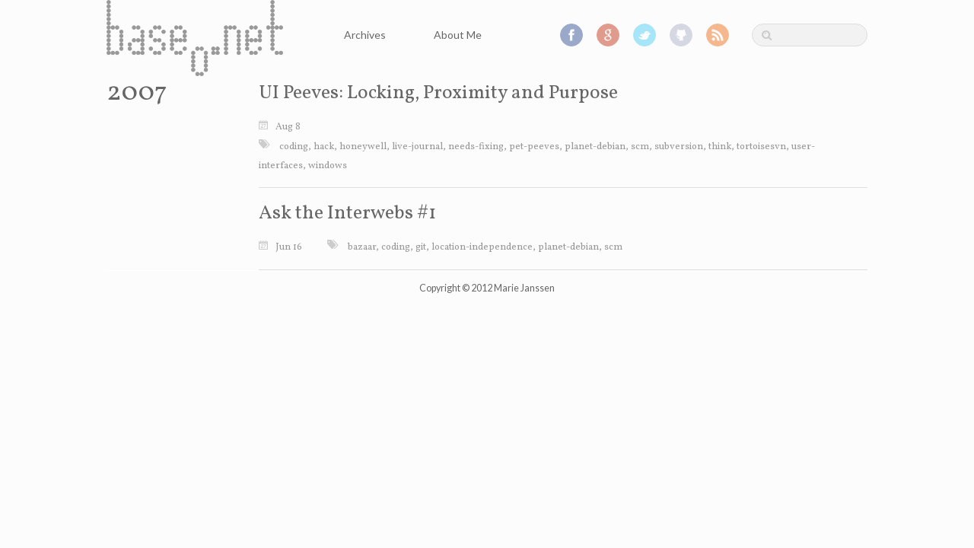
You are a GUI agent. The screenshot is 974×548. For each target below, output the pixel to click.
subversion (678, 147)
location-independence (482, 247)
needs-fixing (476, 147)
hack (324, 147)
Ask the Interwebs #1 (347, 213)
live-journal (417, 147)
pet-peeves (534, 147)
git (420, 247)
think (719, 147)
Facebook (571, 35)
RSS (717, 35)
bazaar (362, 247)
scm (640, 147)
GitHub (681, 35)
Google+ (608, 35)
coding (293, 147)
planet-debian (595, 147)
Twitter (644, 35)
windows (327, 166)
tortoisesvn (761, 147)
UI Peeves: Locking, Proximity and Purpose (438, 93)
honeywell (363, 147)
